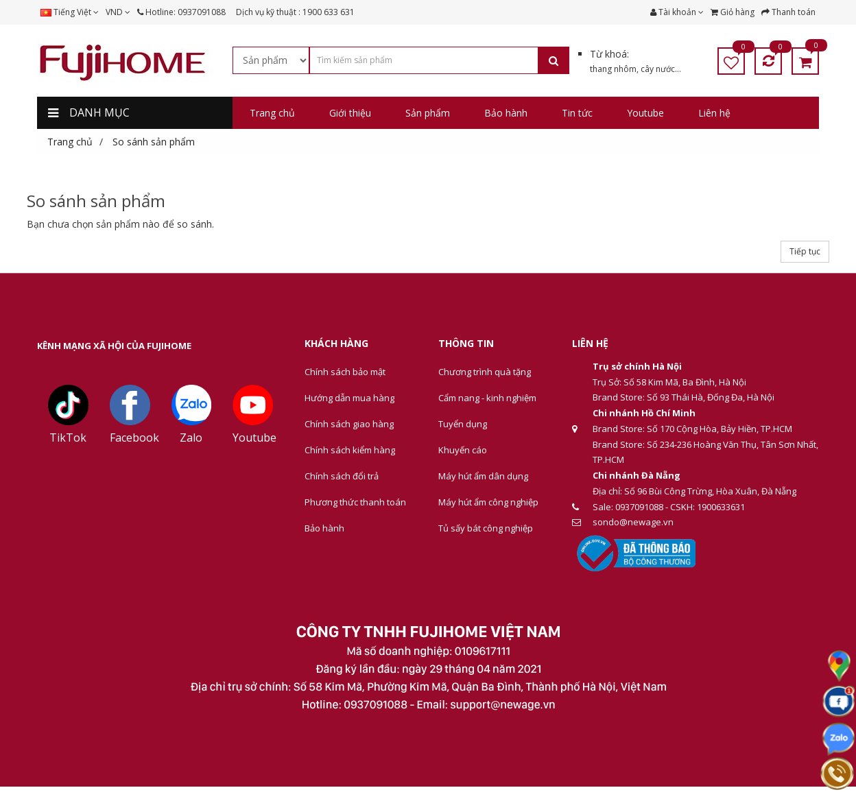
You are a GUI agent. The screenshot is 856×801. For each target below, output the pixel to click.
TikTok (67, 437)
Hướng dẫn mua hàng (349, 398)
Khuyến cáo (462, 450)
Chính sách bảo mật (345, 372)
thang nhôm (613, 69)
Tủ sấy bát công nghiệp (485, 528)
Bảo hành (324, 528)
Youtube (254, 437)
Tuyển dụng (462, 424)
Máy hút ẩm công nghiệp (488, 502)
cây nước (658, 69)
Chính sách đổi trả (342, 476)
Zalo (191, 437)
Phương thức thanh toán (355, 502)
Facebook (134, 437)
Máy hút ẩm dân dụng (483, 476)
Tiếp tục (804, 251)
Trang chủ (70, 141)
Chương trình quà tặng (484, 372)
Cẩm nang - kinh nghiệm (487, 398)
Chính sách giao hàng (349, 424)
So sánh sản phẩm (153, 141)
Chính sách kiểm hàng (350, 450)
